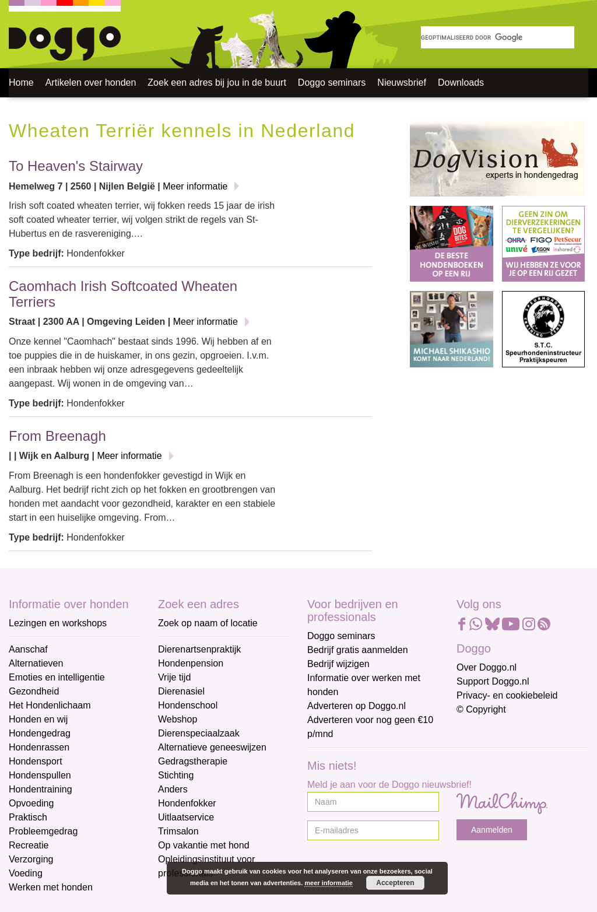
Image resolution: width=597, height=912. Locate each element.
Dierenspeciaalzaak (199, 733)
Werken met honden (51, 887)
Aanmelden (491, 829)
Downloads (461, 82)
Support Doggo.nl (492, 681)
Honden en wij (38, 719)
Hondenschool (187, 705)
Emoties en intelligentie (57, 677)
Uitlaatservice (186, 817)
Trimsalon (178, 831)
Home (21, 82)
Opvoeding (31, 803)
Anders (173, 789)
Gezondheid (34, 691)
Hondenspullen (40, 775)
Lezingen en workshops (58, 623)
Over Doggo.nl (486, 667)
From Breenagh (57, 436)
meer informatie (328, 882)
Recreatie (28, 845)
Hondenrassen (39, 747)
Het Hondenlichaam (50, 705)
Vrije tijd (174, 677)
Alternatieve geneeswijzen (212, 747)
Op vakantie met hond (204, 845)
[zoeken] (497, 37)
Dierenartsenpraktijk (199, 649)
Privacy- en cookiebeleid (506, 695)
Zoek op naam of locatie (208, 623)
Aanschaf (28, 649)
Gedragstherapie (192, 761)
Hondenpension (190, 663)
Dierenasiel (181, 691)
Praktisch (28, 817)
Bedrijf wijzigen (338, 664)
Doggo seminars (332, 82)
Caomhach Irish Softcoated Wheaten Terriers (123, 293)
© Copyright (481, 709)
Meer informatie (195, 186)
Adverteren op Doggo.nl (356, 706)
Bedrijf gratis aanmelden (357, 650)
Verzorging (31, 859)
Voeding (26, 873)
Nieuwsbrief (401, 82)
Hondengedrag (40, 733)
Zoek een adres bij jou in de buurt (217, 82)
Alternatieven (36, 663)
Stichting (176, 775)
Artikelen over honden (90, 82)
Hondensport (35, 761)
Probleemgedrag (43, 831)
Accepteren (395, 883)
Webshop (177, 719)
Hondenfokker (187, 803)
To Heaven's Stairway (76, 166)
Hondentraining (40, 789)
